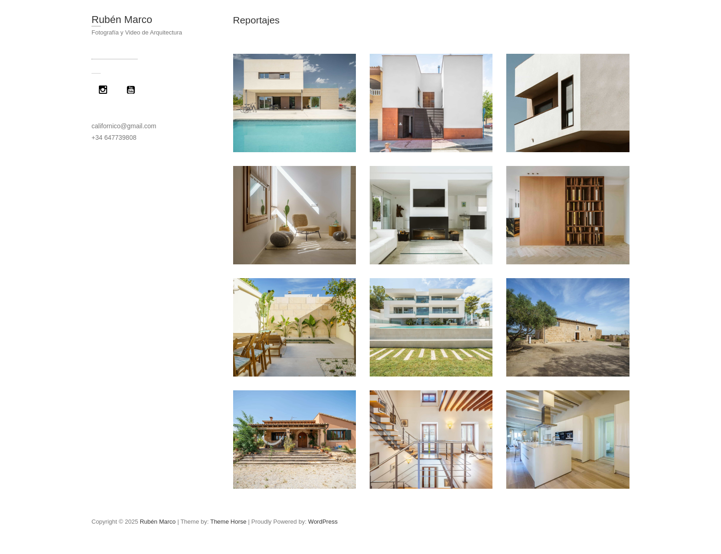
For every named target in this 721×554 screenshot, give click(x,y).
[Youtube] (133, 89)
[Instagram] (105, 89)
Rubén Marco (122, 19)
